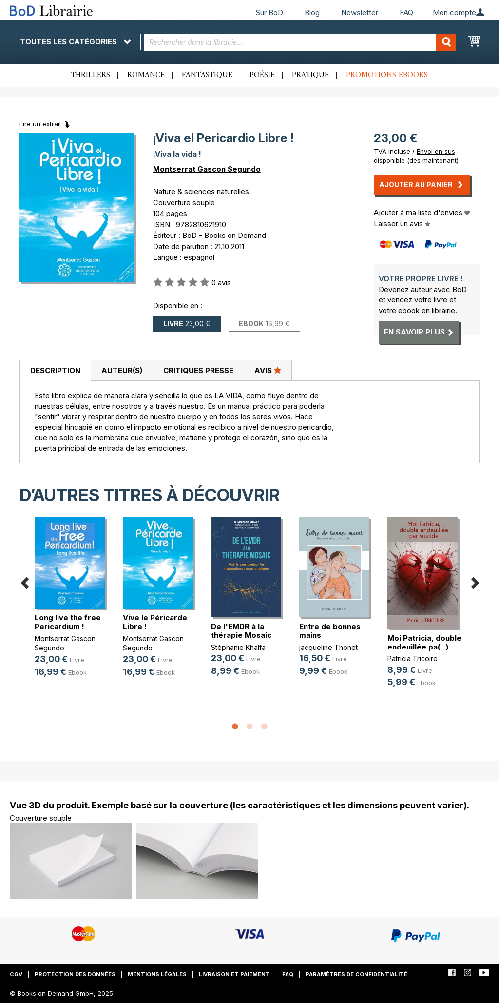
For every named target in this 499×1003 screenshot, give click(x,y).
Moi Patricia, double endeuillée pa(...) (424, 642)
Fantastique (207, 75)
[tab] (55, 370)
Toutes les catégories (75, 41)
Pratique (310, 75)
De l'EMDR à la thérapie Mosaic (241, 631)
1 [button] (235, 727)
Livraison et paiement (234, 974)
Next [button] (475, 581)
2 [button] (249, 727)
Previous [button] (24, 581)
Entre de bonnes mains (330, 631)
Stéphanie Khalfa (238, 647)
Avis (267, 370)
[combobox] (300, 42)
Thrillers (90, 75)
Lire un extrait (40, 124)
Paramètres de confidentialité (356, 974)
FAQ (406, 12)
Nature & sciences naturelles (201, 191)
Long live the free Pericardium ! (68, 622)
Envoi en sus (436, 151)
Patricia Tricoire (412, 658)
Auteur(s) (121, 370)
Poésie (262, 75)
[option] (73, 604)
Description (55, 370)
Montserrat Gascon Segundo (207, 169)
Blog (312, 12)
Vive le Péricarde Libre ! (155, 622)
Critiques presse (198, 370)
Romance (146, 75)
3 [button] (264, 727)
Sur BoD (269, 12)
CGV (16, 974)
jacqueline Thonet (328, 647)
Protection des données (75, 974)
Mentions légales (157, 974)
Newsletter (359, 12)
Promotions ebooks (387, 75)
